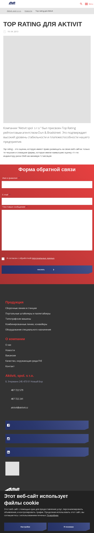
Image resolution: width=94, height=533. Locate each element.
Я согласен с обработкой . (31, 258)
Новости (10, 350)
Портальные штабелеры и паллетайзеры (27, 313)
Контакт (10, 366)
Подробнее (52, 515)
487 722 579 (17, 390)
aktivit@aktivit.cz (19, 407)
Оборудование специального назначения (28, 329)
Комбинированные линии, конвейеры (26, 324)
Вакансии (10, 355)
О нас (8, 344)
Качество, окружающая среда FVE (23, 360)
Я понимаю (69, 527)
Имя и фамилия (11, 178)
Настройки (25, 527)
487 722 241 (17, 398)
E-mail (6, 194)
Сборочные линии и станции (21, 308)
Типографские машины (18, 318)
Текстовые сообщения (14, 206)
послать (41, 270)
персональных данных (43, 258)
